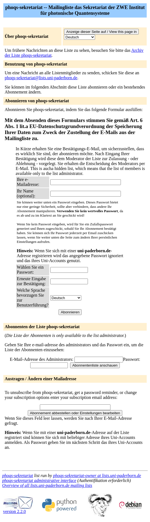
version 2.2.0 (18, 509)
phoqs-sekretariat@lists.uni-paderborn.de (41, 77)
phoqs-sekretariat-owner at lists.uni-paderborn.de (97, 475)
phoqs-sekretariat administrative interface (39, 480)
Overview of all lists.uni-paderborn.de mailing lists (47, 485)
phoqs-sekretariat (17, 475)
